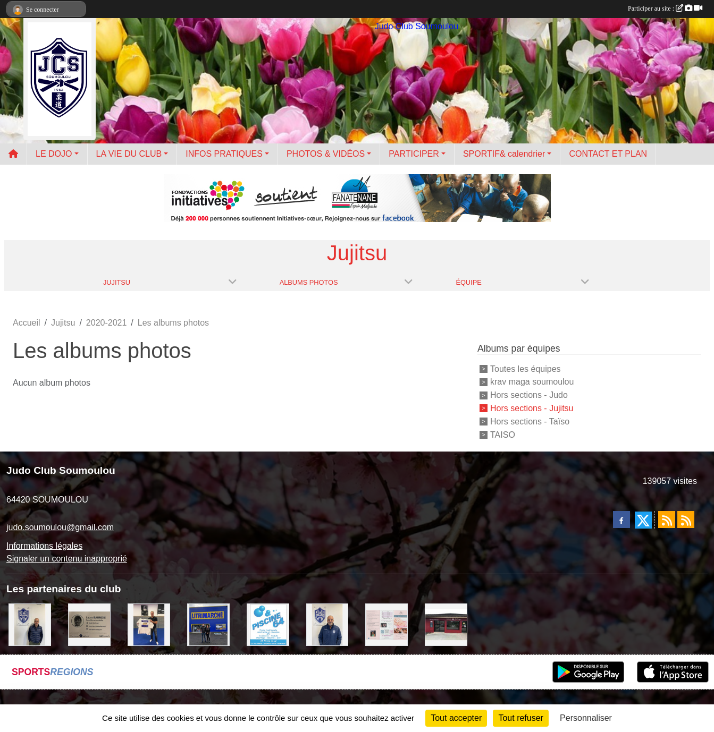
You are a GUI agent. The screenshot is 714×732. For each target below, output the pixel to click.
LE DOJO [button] (54, 153)
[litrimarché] (208, 624)
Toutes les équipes (525, 368)
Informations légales (44, 545)
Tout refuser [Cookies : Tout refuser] (520, 717)
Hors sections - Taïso (529, 421)
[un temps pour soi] (386, 624)
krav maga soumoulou (532, 381)
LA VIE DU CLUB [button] (129, 153)
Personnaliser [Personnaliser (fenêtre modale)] (586, 717)
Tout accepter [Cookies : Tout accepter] (456, 717)
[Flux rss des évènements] (685, 519)
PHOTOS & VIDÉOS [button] (326, 153)
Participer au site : (665, 8)
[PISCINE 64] (268, 624)
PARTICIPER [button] (414, 153)
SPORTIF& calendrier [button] (504, 153)
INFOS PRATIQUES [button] (224, 153)
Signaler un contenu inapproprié (66, 558)
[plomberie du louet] (327, 624)
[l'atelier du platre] (149, 624)
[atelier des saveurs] (446, 624)
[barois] (89, 624)
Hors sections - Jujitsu (532, 408)
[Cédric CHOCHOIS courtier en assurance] (30, 624)
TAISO (502, 434)
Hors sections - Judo (529, 394)
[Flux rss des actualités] (666, 519)
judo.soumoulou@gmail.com (60, 527)
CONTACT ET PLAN (608, 153)
